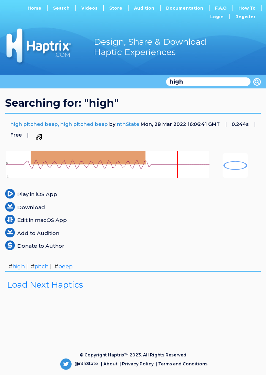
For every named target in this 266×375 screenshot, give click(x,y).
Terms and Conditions (182, 363)
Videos (89, 8)
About (110, 363)
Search (61, 8)
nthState (128, 124)
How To (247, 8)
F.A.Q (221, 8)
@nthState (79, 363)
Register (245, 16)
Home (34, 8)
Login (217, 16)
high (18, 266)
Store (115, 8)
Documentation (184, 8)
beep (65, 266)
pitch (41, 266)
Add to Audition (38, 233)
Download (31, 207)
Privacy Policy (138, 363)
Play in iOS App (37, 194)
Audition (144, 8)
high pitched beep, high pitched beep (59, 124)
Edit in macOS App (42, 220)
